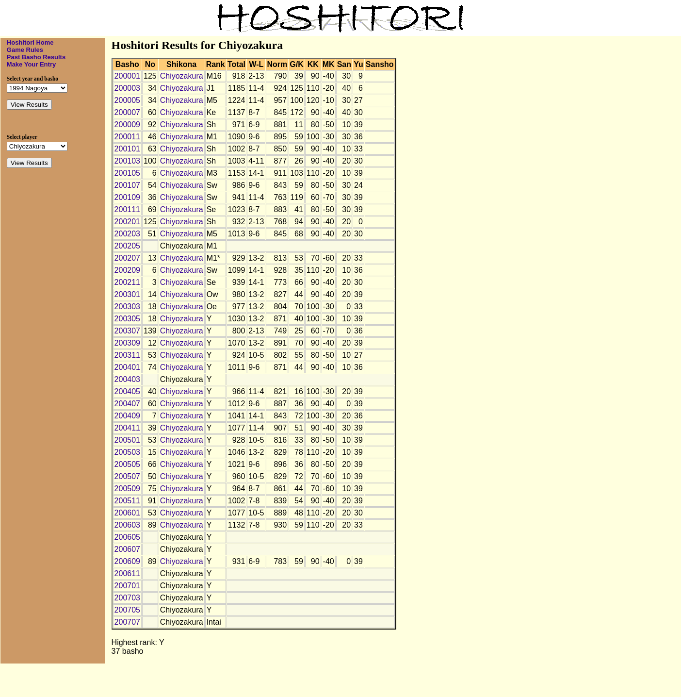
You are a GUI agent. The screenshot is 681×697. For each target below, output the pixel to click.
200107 (127, 185)
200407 (127, 403)
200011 (127, 137)
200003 (127, 88)
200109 (127, 197)
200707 (127, 622)
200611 (127, 573)
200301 (127, 294)
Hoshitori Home (30, 42)
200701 (127, 585)
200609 (127, 561)
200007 (127, 112)
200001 (127, 76)
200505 (127, 464)
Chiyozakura (181, 76)
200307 (127, 331)
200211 (127, 282)
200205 (127, 246)
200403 (127, 379)
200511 (127, 501)
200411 (127, 428)
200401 (127, 367)
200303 (127, 306)
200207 (127, 258)
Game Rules (25, 49)
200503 (127, 452)
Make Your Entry (31, 64)
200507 (127, 476)
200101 (127, 149)
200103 (127, 161)
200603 (127, 525)
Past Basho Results (36, 57)
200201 (127, 221)
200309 (127, 343)
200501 (127, 440)
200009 (127, 124)
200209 (127, 270)
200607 (127, 549)
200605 (127, 537)
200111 (127, 209)
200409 (127, 416)
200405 (127, 391)
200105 (127, 173)
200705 (127, 610)
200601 (127, 513)
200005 (127, 100)
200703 (127, 598)
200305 (127, 319)
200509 (127, 488)
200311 (127, 355)
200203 (127, 234)
